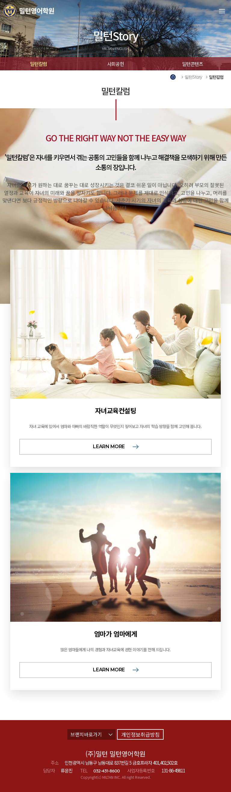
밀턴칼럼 (38, 63)
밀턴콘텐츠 (192, 63)
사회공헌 (115, 63)
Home (174, 77)
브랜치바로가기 (91, 734)
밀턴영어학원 (37, 10)
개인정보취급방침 (140, 734)
